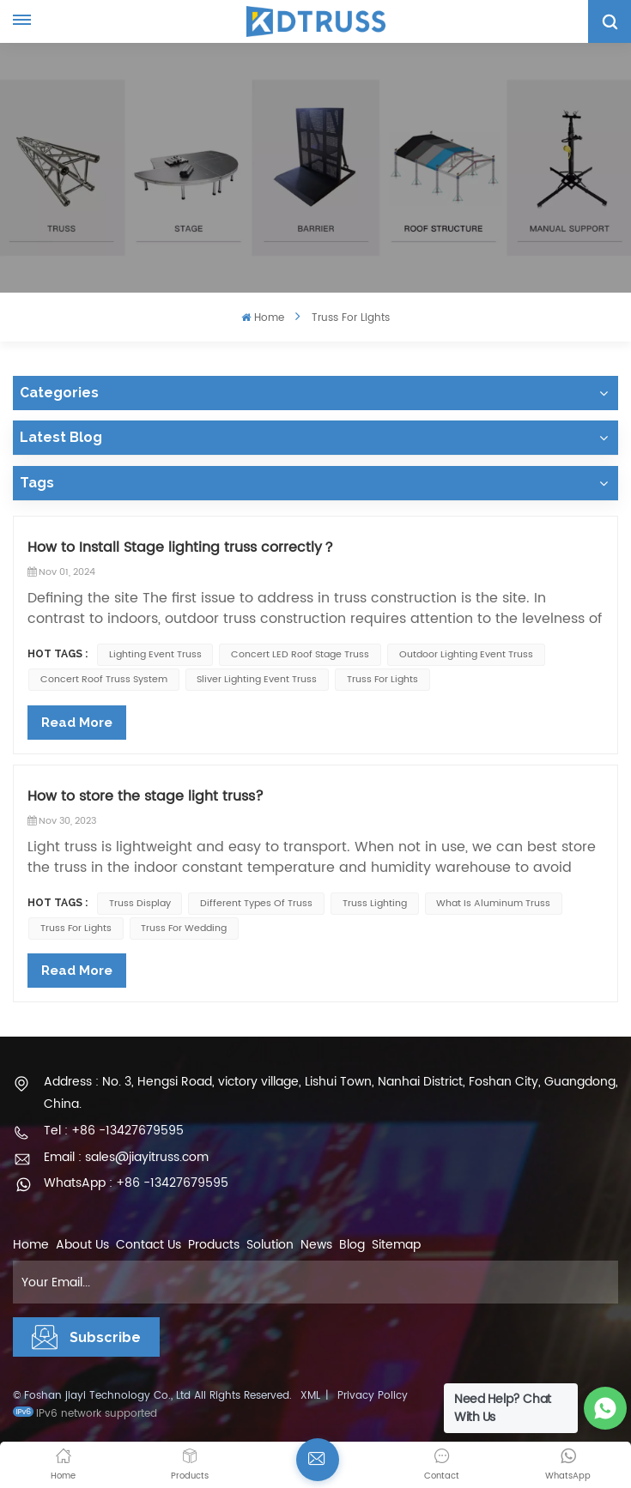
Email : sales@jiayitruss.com (126, 1157)
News (316, 1245)
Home (262, 318)
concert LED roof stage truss (300, 654)
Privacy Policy (372, 1396)
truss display (140, 903)
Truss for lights (382, 679)
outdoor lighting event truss (466, 654)
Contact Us (148, 1245)
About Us (82, 1245)
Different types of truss (256, 903)
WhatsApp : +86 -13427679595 (136, 1183)
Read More (76, 722)
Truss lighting (375, 903)
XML (310, 1396)
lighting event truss (155, 654)
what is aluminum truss (493, 903)
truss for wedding (184, 928)
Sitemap (396, 1245)
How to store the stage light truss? (145, 796)
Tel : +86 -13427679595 (114, 1130)
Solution (270, 1245)
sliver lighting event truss (257, 679)
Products (214, 1245)
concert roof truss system (103, 679)
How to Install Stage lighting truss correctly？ (181, 547)
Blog (352, 1245)
